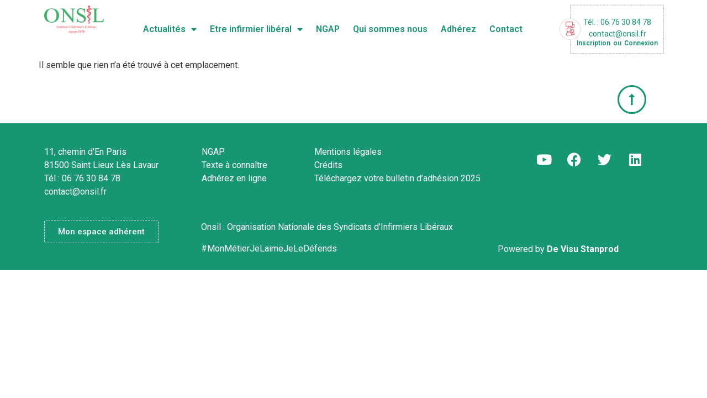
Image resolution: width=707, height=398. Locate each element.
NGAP (328, 29)
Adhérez (458, 29)
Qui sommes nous (390, 29)
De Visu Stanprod (583, 249)
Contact (506, 29)
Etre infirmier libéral (256, 29)
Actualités (170, 29)
